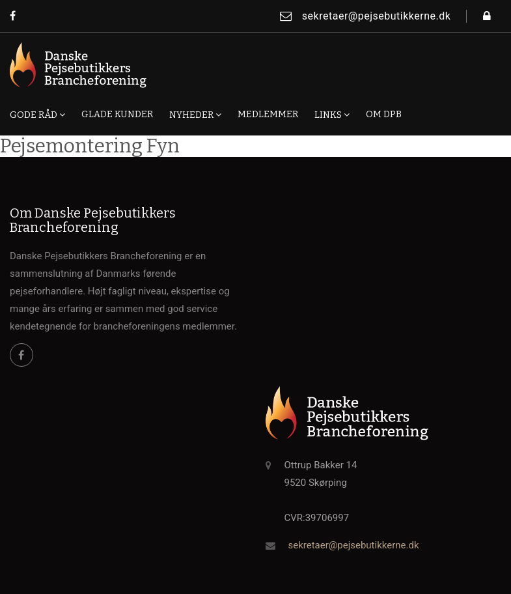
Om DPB (384, 114)
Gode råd (37, 114)
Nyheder (195, 114)
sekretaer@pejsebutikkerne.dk (365, 16)
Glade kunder (117, 114)
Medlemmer (268, 114)
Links (332, 114)
